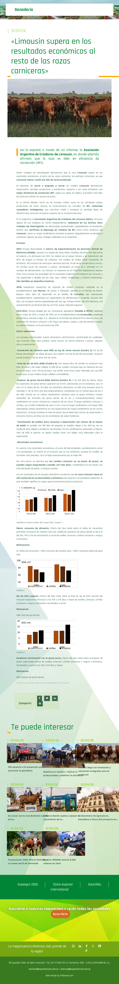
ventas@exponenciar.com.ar (44, 969)
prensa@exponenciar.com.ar (75, 969)
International (59, 889)
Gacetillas (94, 884)
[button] (39, 698)
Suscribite (62, 914)
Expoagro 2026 (28, 884)
